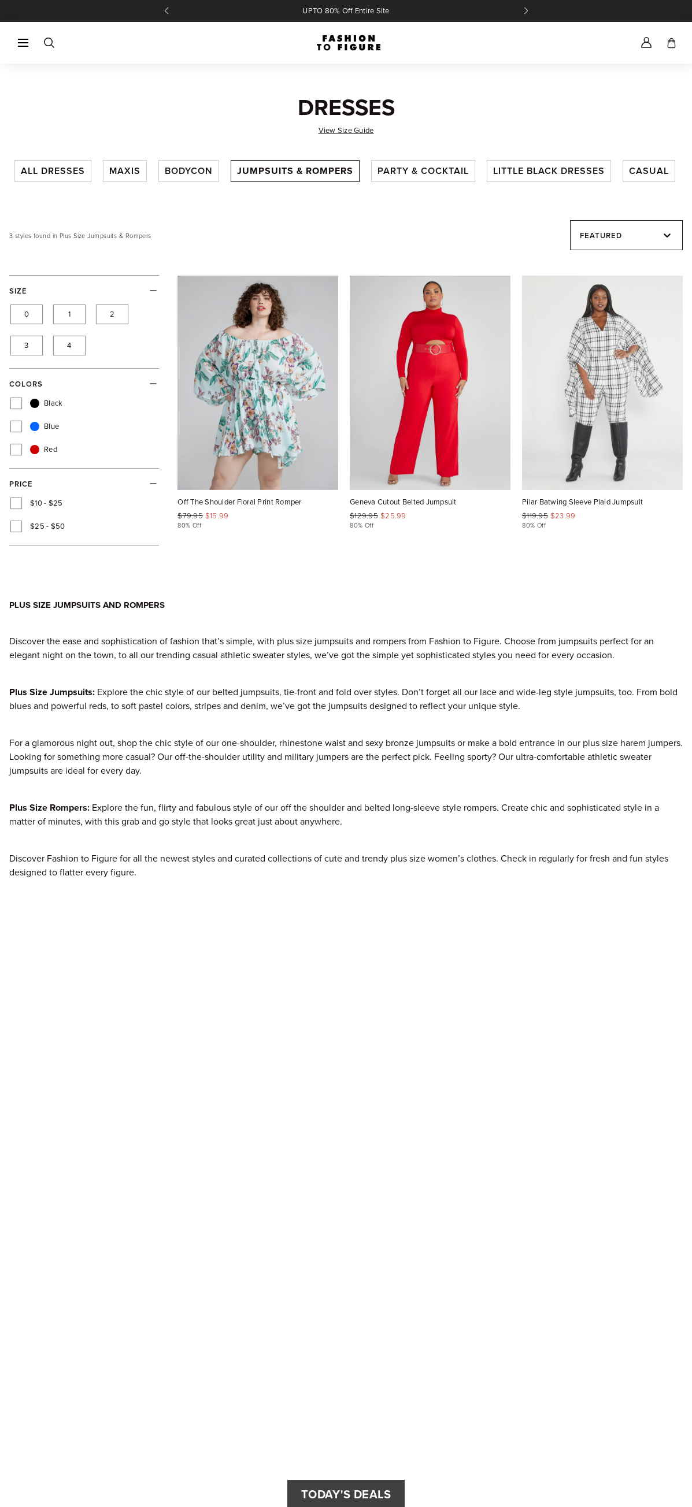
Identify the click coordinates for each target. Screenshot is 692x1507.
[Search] (48, 42)
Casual (649, 170)
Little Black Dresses (549, 170)
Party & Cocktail (423, 170)
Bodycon (189, 170)
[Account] (646, 42)
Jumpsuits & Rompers (295, 170)
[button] (23, 43)
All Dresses (53, 170)
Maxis (124, 170)
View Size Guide (346, 130)
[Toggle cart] (671, 42)
